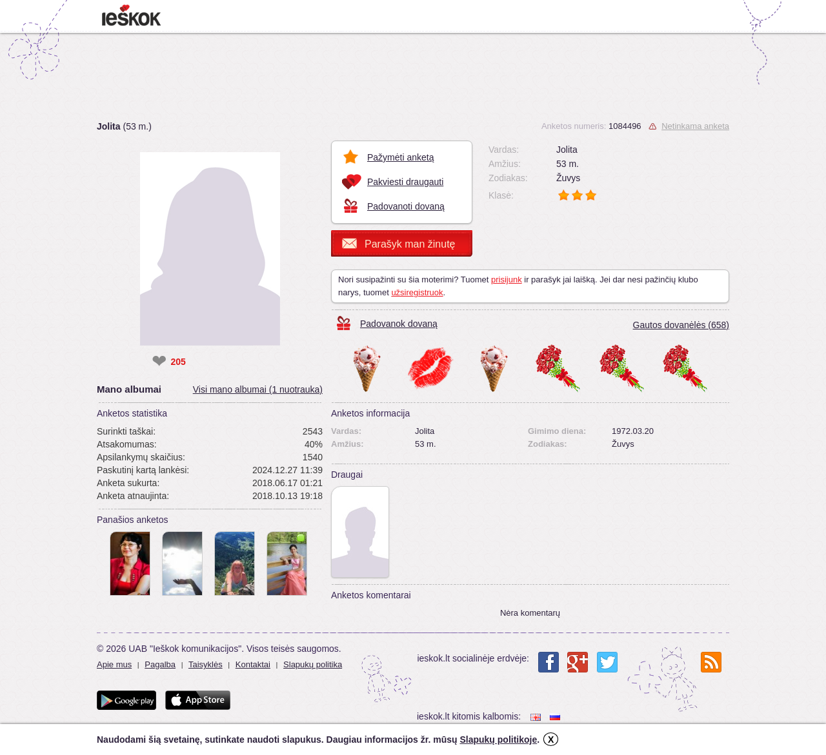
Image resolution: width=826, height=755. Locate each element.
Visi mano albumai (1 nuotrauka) (258, 389)
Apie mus (114, 664)
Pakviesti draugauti (405, 182)
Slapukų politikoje (498, 739)
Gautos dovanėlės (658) (681, 325)
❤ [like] (159, 361)
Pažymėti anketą (400, 157)
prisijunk (506, 279)
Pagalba (160, 664)
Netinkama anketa (695, 126)
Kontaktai (253, 664)
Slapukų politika (312, 664)
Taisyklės (205, 664)
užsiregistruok (417, 292)
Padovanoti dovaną (406, 206)
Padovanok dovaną (399, 324)
